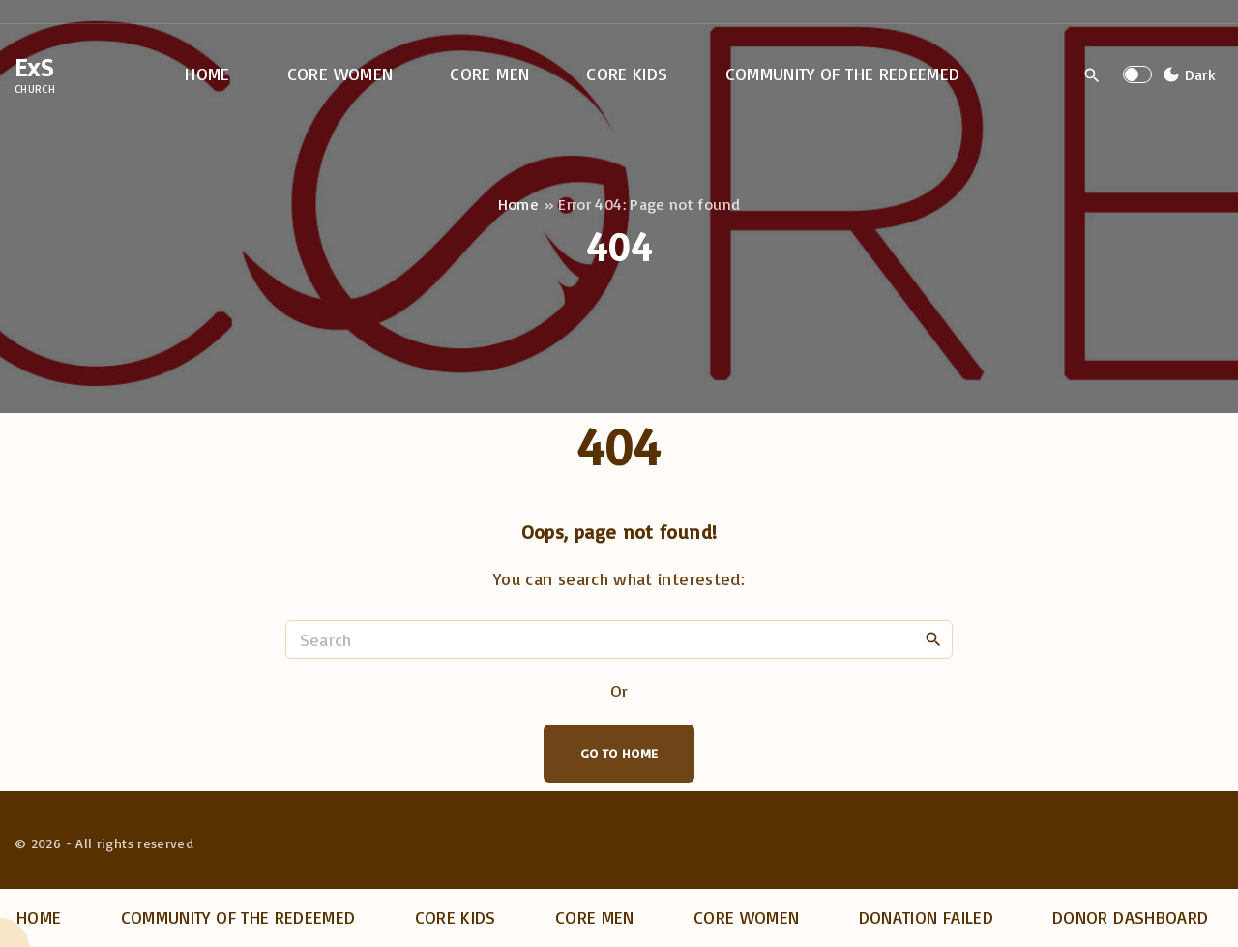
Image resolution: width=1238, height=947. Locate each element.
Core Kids (455, 917)
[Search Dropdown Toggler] (1092, 75)
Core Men (594, 917)
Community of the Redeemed (238, 917)
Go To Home (619, 753)
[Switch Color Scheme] (1186, 74)
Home (518, 204)
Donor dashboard (1130, 917)
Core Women (746, 917)
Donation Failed (926, 917)
